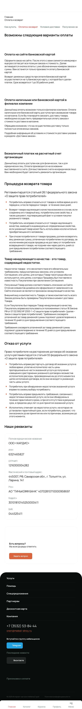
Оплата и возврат (14, 20)
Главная (9, 17)
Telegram (16, 645)
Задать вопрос (20, 556)
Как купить (10, 26)
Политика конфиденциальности (57, 697)
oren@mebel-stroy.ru (19, 630)
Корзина (41, 706)
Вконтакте (19, 660)
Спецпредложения (17, 593)
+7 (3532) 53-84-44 (22, 626)
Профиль (57, 706)
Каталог (27, 706)
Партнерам (13, 601)
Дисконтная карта (17, 608)
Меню (71, 705)
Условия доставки (50, 26)
